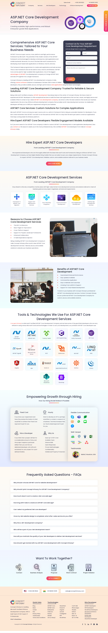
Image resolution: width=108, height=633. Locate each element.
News (34, 613)
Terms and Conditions (39, 623)
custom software (21, 82)
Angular (62, 615)
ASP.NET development (40, 95)
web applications (56, 85)
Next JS (74, 619)
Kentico (50, 619)
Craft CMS (75, 612)
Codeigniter (63, 619)
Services (40, 5)
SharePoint (63, 612)
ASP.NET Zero (51, 613)
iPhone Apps (75, 613)
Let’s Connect (54, 584)
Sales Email (67, 2)
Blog (34, 612)
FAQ (34, 617)
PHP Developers (89, 613)
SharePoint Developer (91, 624)
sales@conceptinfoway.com (74, 597)
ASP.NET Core (51, 612)
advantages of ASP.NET (17, 74)
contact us (16, 127)
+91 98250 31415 (93, 2)
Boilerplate (51, 615)
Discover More (54, 163)
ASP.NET (63, 127)
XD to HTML (75, 623)
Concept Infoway (15, 325)
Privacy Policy (36, 619)
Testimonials (36, 621)
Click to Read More (15, 625)
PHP (61, 621)
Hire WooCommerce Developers (90, 618)
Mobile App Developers (88, 621)
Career (35, 615)
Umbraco (50, 617)
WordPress (63, 623)
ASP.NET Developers (90, 612)
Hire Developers (50, 5)
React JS (74, 621)
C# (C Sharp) (51, 623)
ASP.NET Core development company (46, 100)
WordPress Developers (91, 615)
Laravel (62, 617)
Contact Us (92, 5)
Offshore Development (76, 5)
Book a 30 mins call (106, 22)
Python (74, 617)
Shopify (74, 615)
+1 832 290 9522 (79, 2)
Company (31, 5)
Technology (62, 5)
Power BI (62, 613)
